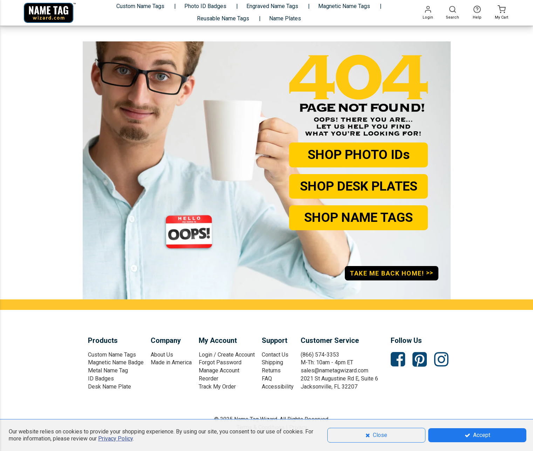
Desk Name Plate (109, 386)
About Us (162, 354)
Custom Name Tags (112, 354)
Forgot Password (220, 362)
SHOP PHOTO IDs (359, 154)
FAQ (267, 378)
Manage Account (219, 370)
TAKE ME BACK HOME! (391, 273)
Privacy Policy (115, 438)
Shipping (272, 362)
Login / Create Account (227, 354)
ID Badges (101, 378)
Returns (271, 370)
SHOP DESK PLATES (358, 186)
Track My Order (217, 386)
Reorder (208, 378)
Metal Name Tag (108, 370)
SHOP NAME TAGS (358, 217)
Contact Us (275, 354)
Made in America (171, 362)
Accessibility (278, 386)
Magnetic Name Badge (116, 362)
